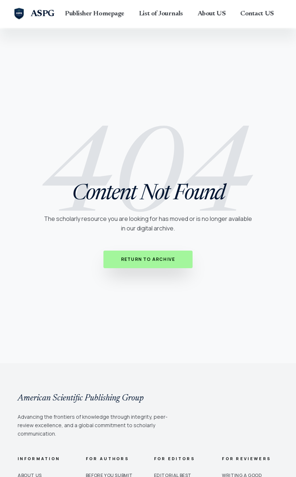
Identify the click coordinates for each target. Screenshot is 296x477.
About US (212, 14)
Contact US (257, 14)
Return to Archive (148, 259)
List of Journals (161, 14)
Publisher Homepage (94, 14)
